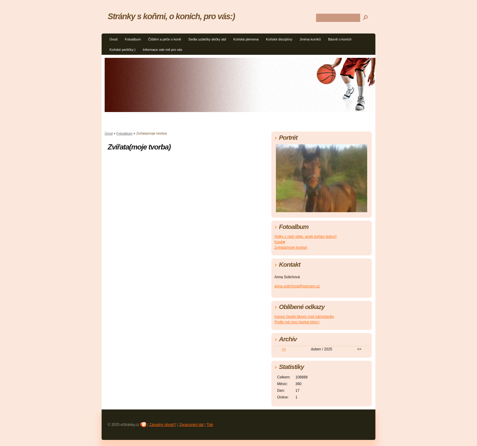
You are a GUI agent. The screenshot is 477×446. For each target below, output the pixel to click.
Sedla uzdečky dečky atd (207, 39)
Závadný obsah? (162, 425)
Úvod (113, 39)
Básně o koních (339, 39)
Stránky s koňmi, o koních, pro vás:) (171, 16)
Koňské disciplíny (279, 39)
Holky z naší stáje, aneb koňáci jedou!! (305, 236)
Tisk (210, 425)
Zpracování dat (191, 425)
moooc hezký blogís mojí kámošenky (304, 316)
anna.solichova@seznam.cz (297, 286)
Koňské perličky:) (122, 49)
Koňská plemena (246, 39)
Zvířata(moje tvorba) (290, 247)
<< (284, 349)
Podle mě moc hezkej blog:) (296, 322)
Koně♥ (279, 242)
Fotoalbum (133, 39)
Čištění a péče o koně (164, 39)
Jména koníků (310, 39)
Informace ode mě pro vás (162, 49)
